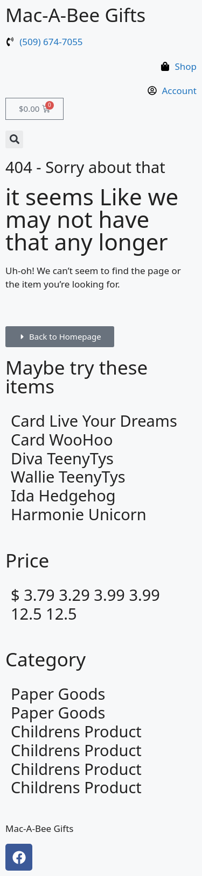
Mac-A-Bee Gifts (75, 14)
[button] (14, 139)
